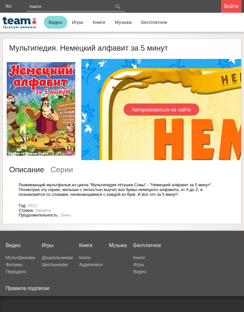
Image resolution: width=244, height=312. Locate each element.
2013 (32, 205)
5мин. (66, 215)
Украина (43, 210)
